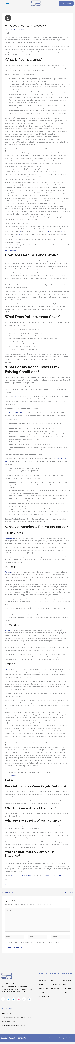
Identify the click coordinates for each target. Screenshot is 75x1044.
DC (53, 239)
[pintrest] (29, 999)
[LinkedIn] (13, 999)
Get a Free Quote (10, 250)
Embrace (8, 669)
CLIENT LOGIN (66, 3)
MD (19, 234)
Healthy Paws (9, 538)
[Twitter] (8, 999)
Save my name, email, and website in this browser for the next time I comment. (33, 942)
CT (10, 231)
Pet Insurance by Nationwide (14, 412)
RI (56, 229)
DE (10, 234)
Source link (8, 885)
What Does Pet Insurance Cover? (22, 875)
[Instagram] (24, 999)
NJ (62, 231)
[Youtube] (19, 999)
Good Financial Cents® (53, 875)
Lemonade (8, 630)
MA (20, 231)
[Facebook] (3, 999)
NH (35, 231)
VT (48, 231)
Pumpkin (17, 396)
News (21, 29)
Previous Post (7, 892)
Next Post (69, 892)
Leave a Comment (11, 29)
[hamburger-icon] (7, 3)
